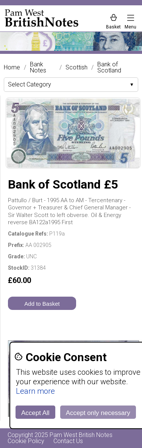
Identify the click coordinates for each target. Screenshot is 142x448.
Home (12, 67)
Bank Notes (38, 67)
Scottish (76, 67)
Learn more (35, 391)
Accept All (35, 413)
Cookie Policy (26, 441)
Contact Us (68, 441)
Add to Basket (41, 303)
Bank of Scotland (109, 67)
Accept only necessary (98, 413)
